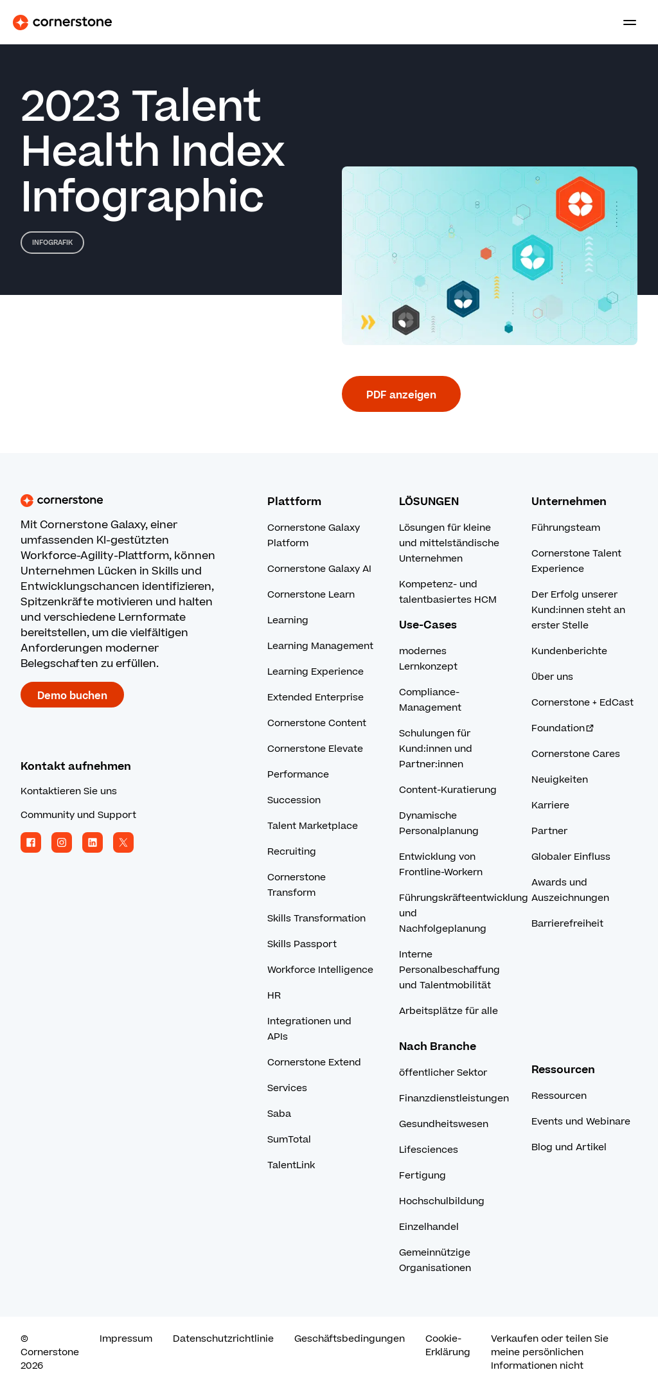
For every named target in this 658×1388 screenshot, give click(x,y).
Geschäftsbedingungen (349, 1339)
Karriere (550, 805)
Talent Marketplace (312, 826)
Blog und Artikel (569, 1147)
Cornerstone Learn (311, 594)
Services (287, 1088)
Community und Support (78, 815)
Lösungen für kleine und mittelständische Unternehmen (449, 543)
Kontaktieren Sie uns (69, 791)
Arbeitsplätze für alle (448, 1011)
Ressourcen (559, 1096)
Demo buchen (72, 696)
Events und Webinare (580, 1121)
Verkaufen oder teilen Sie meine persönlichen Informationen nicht (550, 1352)
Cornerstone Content (316, 723)
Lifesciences (428, 1150)
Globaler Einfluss (570, 857)
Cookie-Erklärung (447, 1345)
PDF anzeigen (401, 395)
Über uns (552, 677)
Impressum (126, 1339)
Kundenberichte (569, 651)
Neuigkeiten (559, 780)
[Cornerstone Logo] (62, 22)
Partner (549, 831)
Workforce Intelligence (320, 970)
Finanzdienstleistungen (454, 1098)
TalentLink (291, 1165)
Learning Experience (315, 672)
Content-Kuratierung (448, 790)
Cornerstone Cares (575, 754)
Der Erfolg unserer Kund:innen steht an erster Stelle (578, 610)
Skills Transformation (316, 918)
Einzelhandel (429, 1227)
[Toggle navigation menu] (624, 22)
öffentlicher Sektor (443, 1073)
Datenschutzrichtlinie (223, 1339)
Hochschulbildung (442, 1201)
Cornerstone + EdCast (582, 702)
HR (274, 995)
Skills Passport (302, 944)
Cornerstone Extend (314, 1062)
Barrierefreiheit (567, 923)
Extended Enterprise (315, 697)
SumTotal (289, 1139)
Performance (298, 774)
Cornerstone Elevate (315, 749)
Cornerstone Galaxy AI (319, 569)
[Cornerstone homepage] (144, 500)
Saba (279, 1114)
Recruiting (291, 852)
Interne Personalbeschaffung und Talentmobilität (449, 970)
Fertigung (422, 1175)
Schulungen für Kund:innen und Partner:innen (435, 749)
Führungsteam (565, 528)
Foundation (563, 728)
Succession (294, 800)
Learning (287, 620)
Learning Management (320, 646)
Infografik (52, 242)
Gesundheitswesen (443, 1124)
